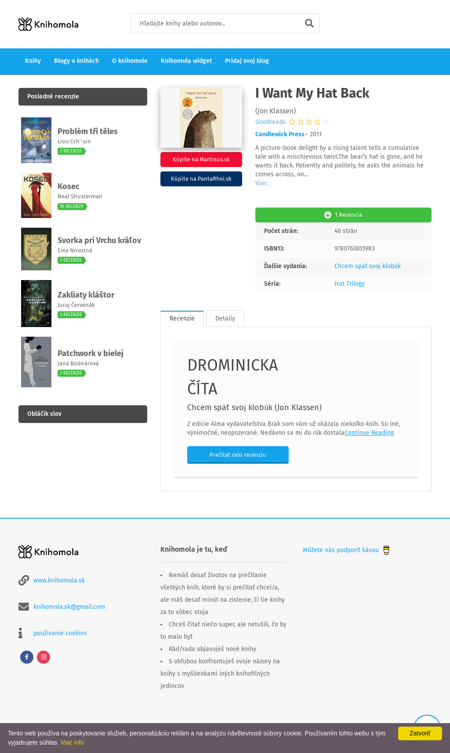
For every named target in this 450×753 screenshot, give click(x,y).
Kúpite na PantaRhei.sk (201, 178)
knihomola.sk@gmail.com (69, 607)
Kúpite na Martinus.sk (201, 159)
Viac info (72, 742)
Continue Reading (369, 433)
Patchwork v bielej (90, 353)
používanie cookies (60, 633)
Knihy (33, 61)
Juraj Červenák (76, 305)
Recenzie (182, 318)
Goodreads (270, 122)
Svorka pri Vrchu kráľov (99, 240)
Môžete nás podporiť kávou (347, 550)
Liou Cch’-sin (74, 141)
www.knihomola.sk (59, 580)
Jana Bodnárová (78, 363)
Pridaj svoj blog (247, 61)
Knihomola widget (186, 61)
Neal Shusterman (80, 196)
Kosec (69, 186)
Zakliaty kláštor (86, 295)
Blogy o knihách (76, 61)
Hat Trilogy (349, 283)
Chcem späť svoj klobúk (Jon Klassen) (254, 407)
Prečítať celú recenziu (238, 454)
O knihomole (130, 61)
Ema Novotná (75, 250)
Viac (261, 183)
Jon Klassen (276, 111)
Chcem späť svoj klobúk (367, 266)
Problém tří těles (88, 131)
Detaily (225, 318)
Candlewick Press (280, 134)
